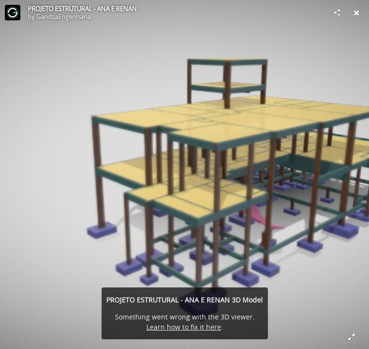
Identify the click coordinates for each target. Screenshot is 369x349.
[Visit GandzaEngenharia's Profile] (12, 12)
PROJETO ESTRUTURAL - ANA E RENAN (82, 8)
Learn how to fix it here (183, 327)
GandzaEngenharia (63, 16)
